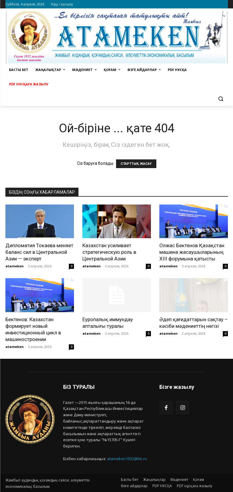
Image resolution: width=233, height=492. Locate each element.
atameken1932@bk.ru (127, 458)
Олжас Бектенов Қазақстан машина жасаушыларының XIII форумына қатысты (191, 252)
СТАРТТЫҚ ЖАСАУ (136, 164)
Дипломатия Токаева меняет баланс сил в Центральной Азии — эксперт (39, 252)
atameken (14, 266)
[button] (221, 99)
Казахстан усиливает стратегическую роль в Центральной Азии (109, 252)
